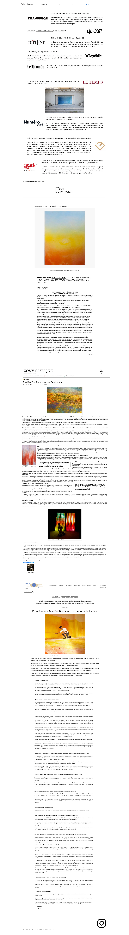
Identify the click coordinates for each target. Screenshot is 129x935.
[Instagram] (101, 923)
